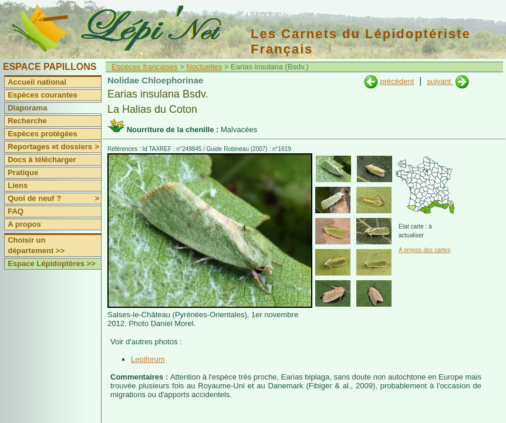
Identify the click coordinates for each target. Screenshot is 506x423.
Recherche (27, 120)
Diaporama (27, 107)
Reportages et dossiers (54, 147)
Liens (18, 185)
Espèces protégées (42, 133)
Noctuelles (204, 66)
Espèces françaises (145, 66)
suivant (440, 81)
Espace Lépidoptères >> (52, 263)
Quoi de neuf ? (54, 198)
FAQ (15, 211)
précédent (397, 81)
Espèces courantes (42, 94)
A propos (24, 224)
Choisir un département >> (36, 245)
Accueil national (37, 82)
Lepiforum (148, 359)
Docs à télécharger (42, 159)
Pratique (23, 172)
